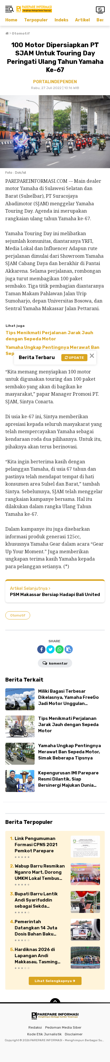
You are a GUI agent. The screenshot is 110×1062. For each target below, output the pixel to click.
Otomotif (17, 615)
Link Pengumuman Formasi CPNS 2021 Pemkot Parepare (36, 844)
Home (11, 20)
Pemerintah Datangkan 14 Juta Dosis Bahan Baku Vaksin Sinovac (36, 928)
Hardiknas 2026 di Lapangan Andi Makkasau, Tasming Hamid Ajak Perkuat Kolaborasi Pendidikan (39, 956)
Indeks (61, 20)
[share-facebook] (41, 649)
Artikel (82, 20)
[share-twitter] (50, 649)
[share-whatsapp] (59, 649)
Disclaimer (74, 1034)
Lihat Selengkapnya (55, 981)
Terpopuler (36, 20)
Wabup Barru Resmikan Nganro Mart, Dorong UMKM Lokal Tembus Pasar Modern (40, 872)
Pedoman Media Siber (63, 1027)
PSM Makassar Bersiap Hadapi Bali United (55, 594)
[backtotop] (55, 1003)
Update (74, 358)
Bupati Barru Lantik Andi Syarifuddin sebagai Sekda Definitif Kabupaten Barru (37, 900)
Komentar (55, 663)
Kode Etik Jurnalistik (44, 1034)
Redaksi (35, 1027)
